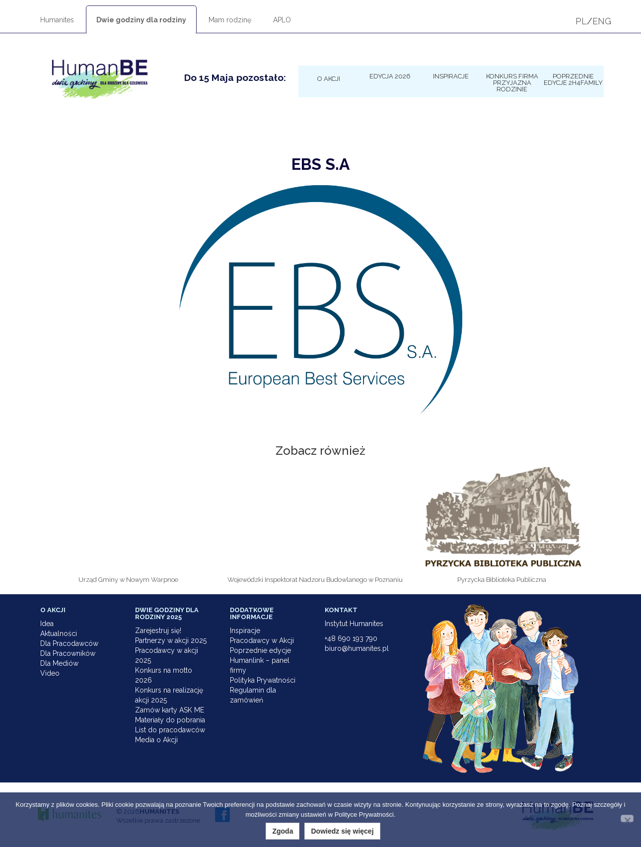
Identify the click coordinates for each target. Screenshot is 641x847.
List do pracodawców (170, 730)
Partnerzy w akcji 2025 (171, 640)
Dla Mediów (59, 663)
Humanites (57, 20)
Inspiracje (451, 75)
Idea (47, 624)
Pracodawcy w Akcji (262, 640)
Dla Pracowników (67, 653)
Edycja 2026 (390, 75)
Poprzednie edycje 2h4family (573, 79)
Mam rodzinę (230, 20)
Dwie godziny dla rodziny (141, 20)
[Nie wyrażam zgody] (627, 818)
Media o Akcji (156, 740)
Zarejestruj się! (158, 631)
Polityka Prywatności (262, 680)
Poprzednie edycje (260, 650)
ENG (601, 21)
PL (581, 21)
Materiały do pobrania (170, 720)
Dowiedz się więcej (342, 831)
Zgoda (282, 831)
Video (50, 673)
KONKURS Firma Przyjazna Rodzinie (512, 82)
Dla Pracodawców (69, 643)
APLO (282, 20)
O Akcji (328, 78)
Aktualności (58, 633)
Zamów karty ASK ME (169, 710)
